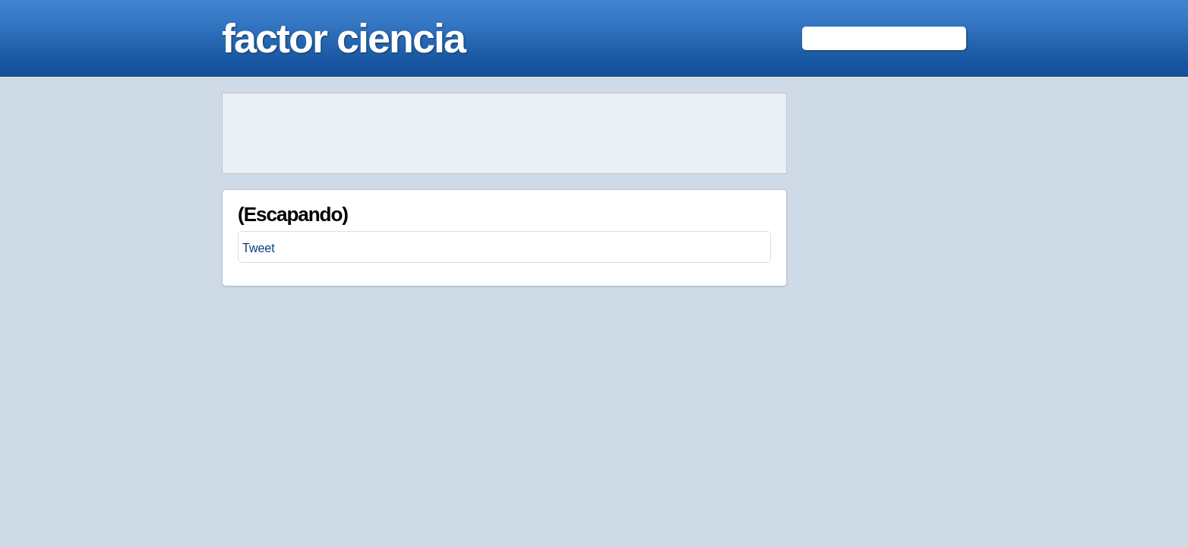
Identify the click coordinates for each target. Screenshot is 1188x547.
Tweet (258, 248)
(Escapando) (293, 214)
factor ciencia (343, 38)
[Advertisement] (504, 134)
